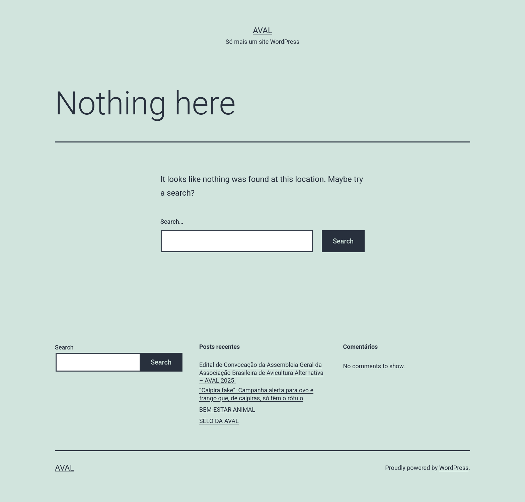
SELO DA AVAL (219, 420)
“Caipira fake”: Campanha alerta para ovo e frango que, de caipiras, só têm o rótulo (256, 394)
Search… (171, 221)
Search (64, 347)
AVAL (262, 30)
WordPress (453, 467)
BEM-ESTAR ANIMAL (227, 409)
